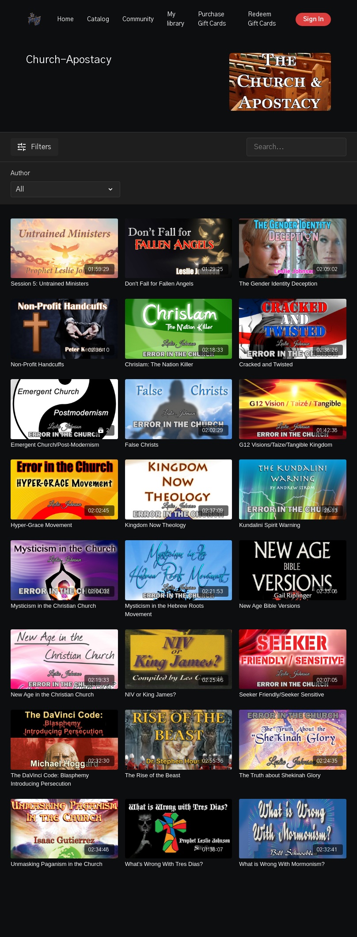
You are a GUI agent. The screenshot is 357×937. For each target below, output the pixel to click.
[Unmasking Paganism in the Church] (64, 864)
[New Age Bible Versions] (292, 606)
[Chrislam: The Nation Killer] (178, 364)
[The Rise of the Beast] (178, 775)
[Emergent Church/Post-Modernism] (64, 444)
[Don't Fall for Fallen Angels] (178, 283)
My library (175, 19)
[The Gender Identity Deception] (292, 283)
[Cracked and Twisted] (292, 364)
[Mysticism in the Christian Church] (64, 606)
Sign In (313, 19)
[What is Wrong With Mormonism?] (292, 864)
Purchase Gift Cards (212, 19)
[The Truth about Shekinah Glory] (292, 775)
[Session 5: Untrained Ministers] (64, 283)
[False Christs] (178, 444)
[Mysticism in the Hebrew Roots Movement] (178, 610)
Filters (34, 147)
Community (138, 19)
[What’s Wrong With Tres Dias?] (178, 864)
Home (65, 19)
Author (20, 173)
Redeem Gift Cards (262, 19)
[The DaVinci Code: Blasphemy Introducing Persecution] (64, 779)
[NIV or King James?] (178, 694)
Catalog (98, 19)
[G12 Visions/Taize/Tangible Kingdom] (292, 444)
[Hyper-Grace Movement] (64, 525)
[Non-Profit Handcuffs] (64, 364)
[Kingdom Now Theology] (178, 525)
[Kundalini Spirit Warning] (292, 525)
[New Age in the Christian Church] (64, 694)
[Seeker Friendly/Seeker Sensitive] (292, 694)
